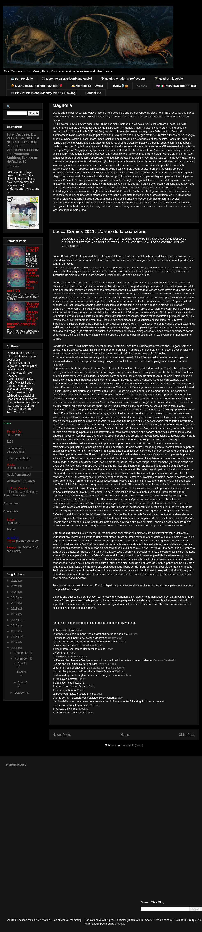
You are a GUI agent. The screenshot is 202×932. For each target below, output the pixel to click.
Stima (80, 690)
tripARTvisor (14, 434)
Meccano (83, 708)
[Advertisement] (104, 802)
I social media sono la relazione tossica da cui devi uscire (22, 356)
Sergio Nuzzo (97, 667)
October (19, 692)
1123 (10, 441)
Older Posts (187, 734)
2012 (14, 642)
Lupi (99, 693)
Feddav (119, 671)
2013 (14, 636)
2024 (14, 586)
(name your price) (23, 540)
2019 (14, 603)
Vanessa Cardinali (163, 660)
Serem (133, 633)
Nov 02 (22, 682)
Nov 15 (22, 663)
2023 (14, 592)
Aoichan (126, 675)
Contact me (93, 93)
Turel (79, 630)
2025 (14, 580)
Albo (72, 652)
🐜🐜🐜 (142, 85)
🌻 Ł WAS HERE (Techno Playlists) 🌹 (37, 85)
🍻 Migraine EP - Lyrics (87, 85)
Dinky (91, 686)
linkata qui (93, 206)
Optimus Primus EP (19, 467)
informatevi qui (61, 417)
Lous (89, 712)
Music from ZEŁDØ (19, 474)
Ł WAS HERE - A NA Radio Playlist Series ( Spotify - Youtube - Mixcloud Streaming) (21, 384)
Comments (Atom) (132, 745)
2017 (14, 614)
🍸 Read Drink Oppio (168, 78)
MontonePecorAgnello (90, 645)
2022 (14, 597)
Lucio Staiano (116, 667)
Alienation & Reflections (22, 491)
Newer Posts (62, 734)
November (21, 658)
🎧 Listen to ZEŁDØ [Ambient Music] (67, 78)
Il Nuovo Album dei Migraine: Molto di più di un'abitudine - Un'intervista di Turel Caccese (22, 369)
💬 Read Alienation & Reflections (123, 78)
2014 (14, 631)
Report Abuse (16, 764)
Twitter (11, 529)
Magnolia (62, 105)
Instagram (13, 522)
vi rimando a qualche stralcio (81, 402)
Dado (110, 648)
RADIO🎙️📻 (120, 85)
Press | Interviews (14, 495)
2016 (14, 619)
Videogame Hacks (18, 458)
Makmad (95, 705)
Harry (82, 678)
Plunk (123, 641)
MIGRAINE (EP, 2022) (21, 481)
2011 (14, 647)
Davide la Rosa (107, 663)
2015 (14, 625)
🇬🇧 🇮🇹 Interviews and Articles (176, 85)
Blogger (119, 923)
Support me (10, 503)
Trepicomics (115, 637)
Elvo (120, 697)
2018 (14, 608)
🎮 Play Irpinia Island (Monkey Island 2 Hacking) (44, 93)
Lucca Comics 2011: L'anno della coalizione (100, 231)
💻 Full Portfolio (22, 78)
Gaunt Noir (80, 656)
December (21, 652)
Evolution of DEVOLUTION (16, 450)
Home (125, 734)
